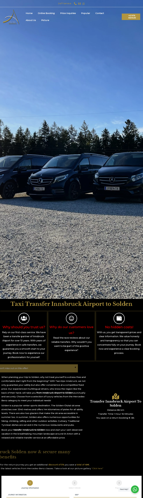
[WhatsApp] (83, 3)
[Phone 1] (75, 3)
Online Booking (44, 13)
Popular (81, 13)
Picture (29, 20)
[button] (130, 17)
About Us (108, 13)
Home (28, 13)
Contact (94, 13)
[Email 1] (79, 3)
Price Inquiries (65, 13)
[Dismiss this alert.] (18, 368)
